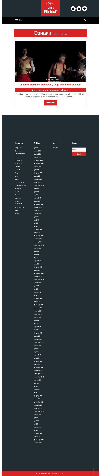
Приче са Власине (21, 203)
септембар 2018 (39, 223)
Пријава (56, 199)
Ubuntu (19, 234)
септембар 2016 (39, 262)
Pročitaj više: (51, 103)
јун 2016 (38, 268)
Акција (19, 242)
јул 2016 (38, 266)
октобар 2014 (39, 304)
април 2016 (38, 272)
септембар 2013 (39, 324)
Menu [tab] (19, 20)
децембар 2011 (39, 362)
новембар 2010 (39, 388)
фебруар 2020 (39, 207)
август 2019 (38, 211)
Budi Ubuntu (20, 235)
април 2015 (38, 292)
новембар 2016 (39, 258)
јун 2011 (38, 374)
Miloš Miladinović (50, 10)
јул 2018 (38, 225)
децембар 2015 (39, 280)
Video (19, 240)
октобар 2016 (39, 260)
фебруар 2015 (39, 296)
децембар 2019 (39, 209)
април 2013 (38, 332)
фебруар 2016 (39, 276)
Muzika (19, 219)
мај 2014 (38, 312)
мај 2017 (38, 248)
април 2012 (38, 354)
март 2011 (38, 380)
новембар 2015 (39, 282)
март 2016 (38, 274)
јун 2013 (38, 328)
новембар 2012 (39, 342)
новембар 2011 (39, 364)
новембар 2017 (39, 238)
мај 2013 (38, 330)
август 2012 (38, 348)
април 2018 (38, 232)
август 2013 (38, 326)
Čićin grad (20, 201)
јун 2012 (38, 350)
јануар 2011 (38, 385)
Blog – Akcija (20, 199)
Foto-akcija (20, 207)
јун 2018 (38, 227)
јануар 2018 (38, 234)
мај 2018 (38, 229)
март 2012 (38, 356)
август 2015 (38, 286)
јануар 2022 (38, 203)
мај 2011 (38, 376)
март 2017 (38, 250)
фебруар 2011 (39, 382)
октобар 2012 (39, 344)
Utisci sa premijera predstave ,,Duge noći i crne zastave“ (50, 84)
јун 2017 (38, 246)
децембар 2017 (39, 235)
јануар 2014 (38, 320)
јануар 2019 (38, 217)
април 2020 (38, 205)
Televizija (19, 229)
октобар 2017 (39, 240)
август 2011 (38, 370)
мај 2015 (38, 290)
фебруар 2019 (39, 215)
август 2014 (38, 308)
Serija (19, 227)
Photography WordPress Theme (45, 473)
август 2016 (38, 264)
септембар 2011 (39, 368)
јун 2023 (38, 199)
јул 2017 (38, 244)
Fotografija (20, 209)
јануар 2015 (38, 298)
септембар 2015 (39, 284)
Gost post (19, 211)
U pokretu (19, 232)
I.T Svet (19, 213)
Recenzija (19, 225)
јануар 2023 (38, 201)
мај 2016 (38, 270)
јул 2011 (38, 372)
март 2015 (38, 294)
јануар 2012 (38, 360)
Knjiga (19, 215)
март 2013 (38, 334)
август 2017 (38, 242)
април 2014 (38, 314)
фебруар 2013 (39, 336)
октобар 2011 (39, 366)
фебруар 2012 (39, 358)
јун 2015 (38, 288)
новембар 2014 (39, 302)
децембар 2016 (39, 256)
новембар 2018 (39, 219)
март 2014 (38, 316)
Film (18, 205)
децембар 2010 (39, 387)
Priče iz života (20, 221)
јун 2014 (38, 310)
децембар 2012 (39, 340)
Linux (19, 217)
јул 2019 (38, 213)
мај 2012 (38, 352)
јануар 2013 (38, 338)
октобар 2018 (39, 221)
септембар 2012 (39, 346)
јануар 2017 (38, 254)
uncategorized (20, 238)
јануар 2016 (38, 278)
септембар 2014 (39, 306)
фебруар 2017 (39, 252)
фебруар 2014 (39, 318)
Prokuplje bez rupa (21, 223)
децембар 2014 (39, 300)
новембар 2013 (39, 322)
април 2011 (38, 378)
